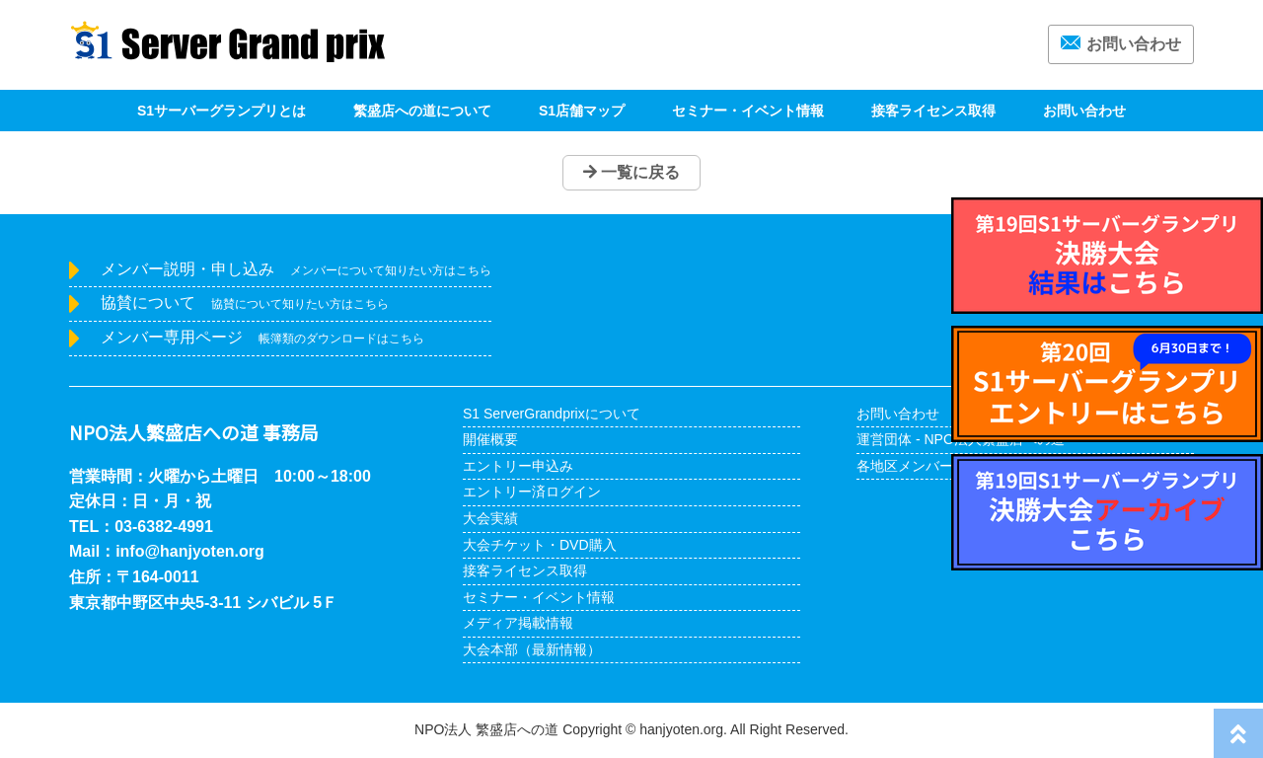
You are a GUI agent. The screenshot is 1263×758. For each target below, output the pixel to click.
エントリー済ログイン (532, 491)
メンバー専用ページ (262, 337)
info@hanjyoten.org (189, 551)
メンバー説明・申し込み (296, 269)
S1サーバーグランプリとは (221, 110)
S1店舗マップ (582, 110)
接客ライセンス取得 (933, 110)
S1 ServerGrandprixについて (551, 413)
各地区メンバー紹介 (918, 466)
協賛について (245, 302)
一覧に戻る (631, 172)
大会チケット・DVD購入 (540, 545)
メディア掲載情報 (518, 623)
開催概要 (490, 439)
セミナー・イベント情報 (748, 110)
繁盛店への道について (422, 110)
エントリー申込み (518, 466)
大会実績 (490, 518)
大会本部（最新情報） (532, 649)
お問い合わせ (1121, 44)
